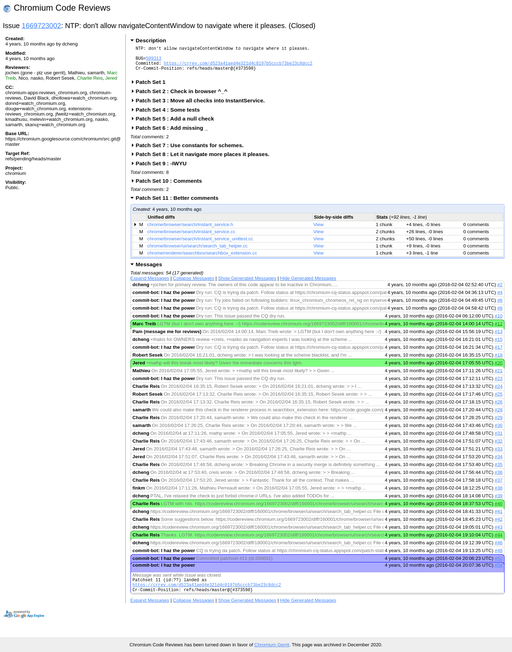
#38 (498, 494)
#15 (498, 345)
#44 (498, 541)
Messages (149, 271)
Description (151, 40)
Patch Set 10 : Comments (171, 187)
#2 (500, 291)
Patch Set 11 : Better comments (179, 204)
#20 (498, 369)
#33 (498, 455)
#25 (498, 400)
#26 (498, 408)
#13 (498, 338)
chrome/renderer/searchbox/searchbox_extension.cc (202, 259)
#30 (498, 431)
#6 (500, 306)
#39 (498, 502)
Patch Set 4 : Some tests (170, 116)
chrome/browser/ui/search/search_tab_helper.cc (197, 252)
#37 (498, 486)
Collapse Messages (193, 284)
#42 (498, 525)
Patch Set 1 (153, 88)
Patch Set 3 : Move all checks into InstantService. (203, 107)
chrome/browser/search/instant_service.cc (191, 238)
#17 (498, 353)
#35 (498, 471)
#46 (498, 549)
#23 (498, 385)
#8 (500, 314)
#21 (498, 377)
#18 (498, 361)
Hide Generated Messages (308, 284)
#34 (498, 463)
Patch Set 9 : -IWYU (163, 170)
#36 (498, 478)
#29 (498, 424)
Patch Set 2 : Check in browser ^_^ (184, 98)
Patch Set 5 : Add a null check (177, 125)
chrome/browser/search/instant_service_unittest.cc (200, 245)
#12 (498, 330)
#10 (498, 322)
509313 (153, 61)
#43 (498, 533)
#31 (498, 439)
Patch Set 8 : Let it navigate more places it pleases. (205, 160)
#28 (498, 416)
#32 (498, 447)
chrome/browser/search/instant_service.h (190, 231)
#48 (498, 557)
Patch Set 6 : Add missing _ (174, 134)
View (318, 231)
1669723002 (41, 26)
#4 (500, 298)
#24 (498, 392)
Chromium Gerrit (271, 644)
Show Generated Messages (247, 284)
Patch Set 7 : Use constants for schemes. (192, 152)
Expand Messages (149, 284)
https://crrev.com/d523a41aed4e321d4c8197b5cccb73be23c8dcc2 (238, 67)
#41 (498, 517)
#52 (498, 564)
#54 (498, 571)
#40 (498, 510)
